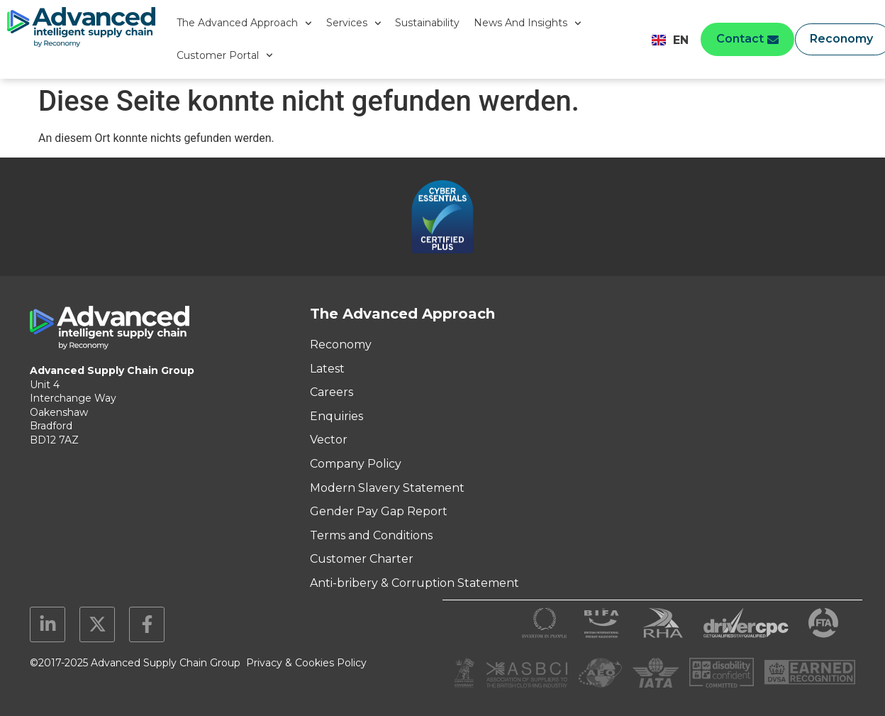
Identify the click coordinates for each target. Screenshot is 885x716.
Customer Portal (225, 55)
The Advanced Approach (244, 23)
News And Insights (527, 23)
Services (354, 23)
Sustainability (427, 22)
